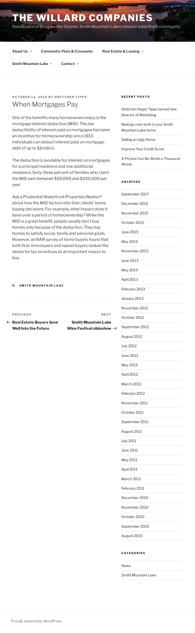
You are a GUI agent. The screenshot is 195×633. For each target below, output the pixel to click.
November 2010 (135, 507)
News (126, 565)
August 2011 (131, 431)
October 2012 (132, 317)
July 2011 (128, 441)
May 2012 (129, 365)
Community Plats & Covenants (67, 51)
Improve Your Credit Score (142, 149)
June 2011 (129, 450)
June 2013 (129, 260)
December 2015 (134, 203)
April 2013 (129, 279)
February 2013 (133, 289)
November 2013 (134, 251)
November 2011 (134, 403)
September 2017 (135, 194)
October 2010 (132, 516)
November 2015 (134, 213)
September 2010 (135, 526)
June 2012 (129, 355)
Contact (70, 63)
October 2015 (132, 222)
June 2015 (129, 232)
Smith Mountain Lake (32, 63)
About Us (22, 51)
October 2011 (132, 412)
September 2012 (135, 327)
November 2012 (134, 308)
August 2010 (132, 536)
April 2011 (129, 469)
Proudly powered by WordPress (36, 621)
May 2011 (129, 460)
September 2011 (135, 422)
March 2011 (131, 479)
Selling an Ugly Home (138, 139)
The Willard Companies (82, 17)
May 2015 (129, 241)
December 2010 (134, 497)
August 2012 (131, 336)
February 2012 (133, 393)
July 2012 (129, 346)
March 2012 (131, 384)
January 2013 (132, 298)
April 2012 (129, 374)
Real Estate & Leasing (123, 51)
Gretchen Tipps (71, 97)
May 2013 (129, 270)
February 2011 (132, 488)
